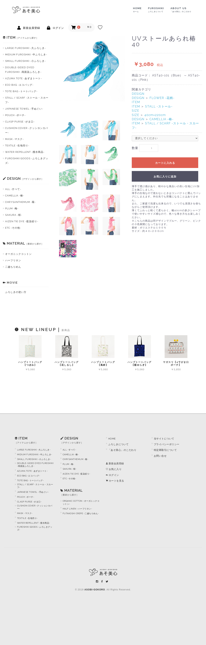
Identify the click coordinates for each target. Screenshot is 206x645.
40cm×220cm (155, 115)
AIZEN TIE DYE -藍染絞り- (21, 221)
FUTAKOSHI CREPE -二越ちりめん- (81, 513)
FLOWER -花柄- (161, 98)
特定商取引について (165, 450)
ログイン (112, 475)
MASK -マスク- (14, 139)
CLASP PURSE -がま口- (20, 121)
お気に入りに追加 (165, 176)
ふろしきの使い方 (15, 292)
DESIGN (138, 94)
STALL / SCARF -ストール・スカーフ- (26, 100)
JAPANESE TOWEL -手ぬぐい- (24, 108)
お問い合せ (160, 455)
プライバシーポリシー (166, 444)
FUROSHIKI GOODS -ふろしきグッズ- (26, 160)
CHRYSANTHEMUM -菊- (20, 202)
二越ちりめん (13, 266)
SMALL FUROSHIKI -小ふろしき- (25, 61)
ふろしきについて (118, 444)
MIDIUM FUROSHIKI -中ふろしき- (26, 54)
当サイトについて (164, 438)
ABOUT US (180, 10)
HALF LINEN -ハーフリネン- (77, 509)
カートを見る (115, 480)
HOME (137, 10)
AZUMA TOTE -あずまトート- (23, 78)
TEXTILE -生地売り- (17, 145)
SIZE (135, 110)
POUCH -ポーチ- (15, 115)
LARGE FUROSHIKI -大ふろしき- (25, 48)
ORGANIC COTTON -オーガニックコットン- (81, 502)
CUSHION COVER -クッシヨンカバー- (26, 130)
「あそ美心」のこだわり (122, 450)
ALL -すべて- (13, 189)
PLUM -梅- (11, 208)
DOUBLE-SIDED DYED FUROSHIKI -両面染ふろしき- (23, 69)
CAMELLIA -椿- (14, 195)
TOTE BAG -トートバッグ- (21, 91)
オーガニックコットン (18, 254)
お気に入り (114, 469)
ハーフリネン (13, 260)
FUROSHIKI (156, 10)
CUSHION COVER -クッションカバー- (34, 507)
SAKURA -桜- (13, 214)
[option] (92, 68)
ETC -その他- (13, 227)
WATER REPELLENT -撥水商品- (24, 152)
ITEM (136, 102)
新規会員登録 (115, 463)
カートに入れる (165, 163)
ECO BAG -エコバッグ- (19, 84)
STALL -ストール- (159, 106)
